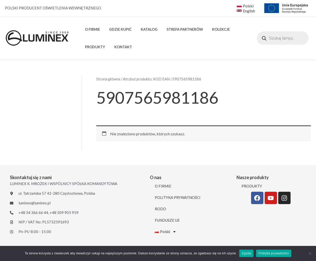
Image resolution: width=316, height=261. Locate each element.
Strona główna (108, 79)
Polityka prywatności (273, 253)
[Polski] (245, 5)
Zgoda (246, 253)
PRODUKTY (94, 47)
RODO (160, 209)
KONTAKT (120, 47)
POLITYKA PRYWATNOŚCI (177, 197)
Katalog (144, 29)
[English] (246, 10)
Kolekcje (212, 29)
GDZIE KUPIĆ (117, 29)
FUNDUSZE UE (167, 220)
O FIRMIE (91, 29)
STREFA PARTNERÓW (177, 29)
